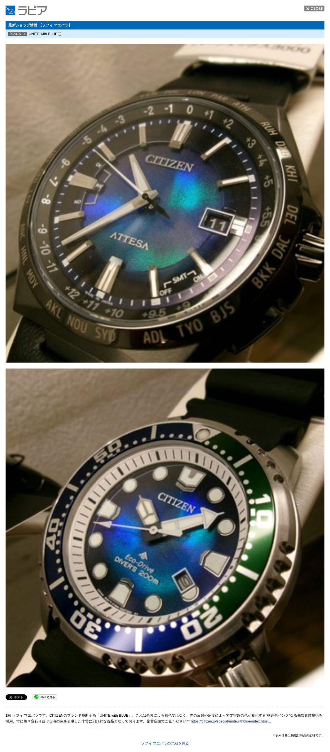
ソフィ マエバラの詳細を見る (165, 743)
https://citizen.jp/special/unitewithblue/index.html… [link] (231, 721)
